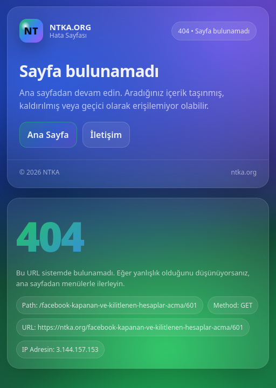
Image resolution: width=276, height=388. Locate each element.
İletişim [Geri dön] (106, 135)
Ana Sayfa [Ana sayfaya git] (48, 135)
